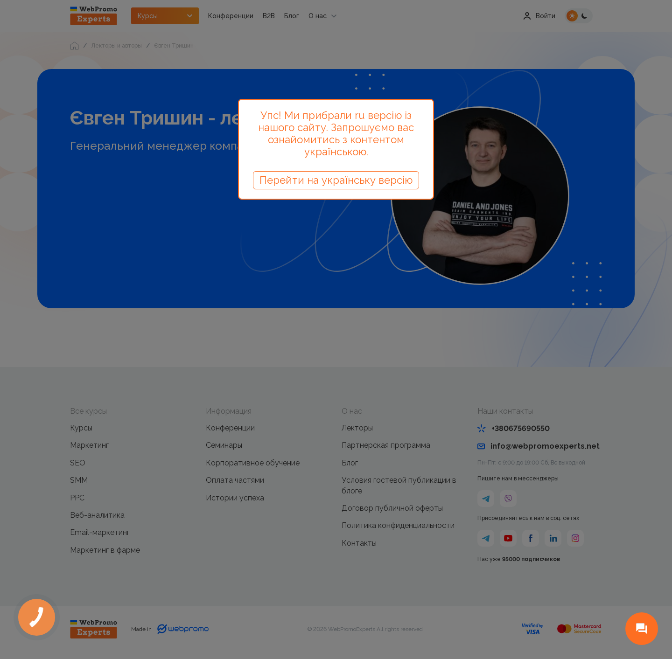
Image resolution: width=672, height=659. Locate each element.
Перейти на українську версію (336, 180)
